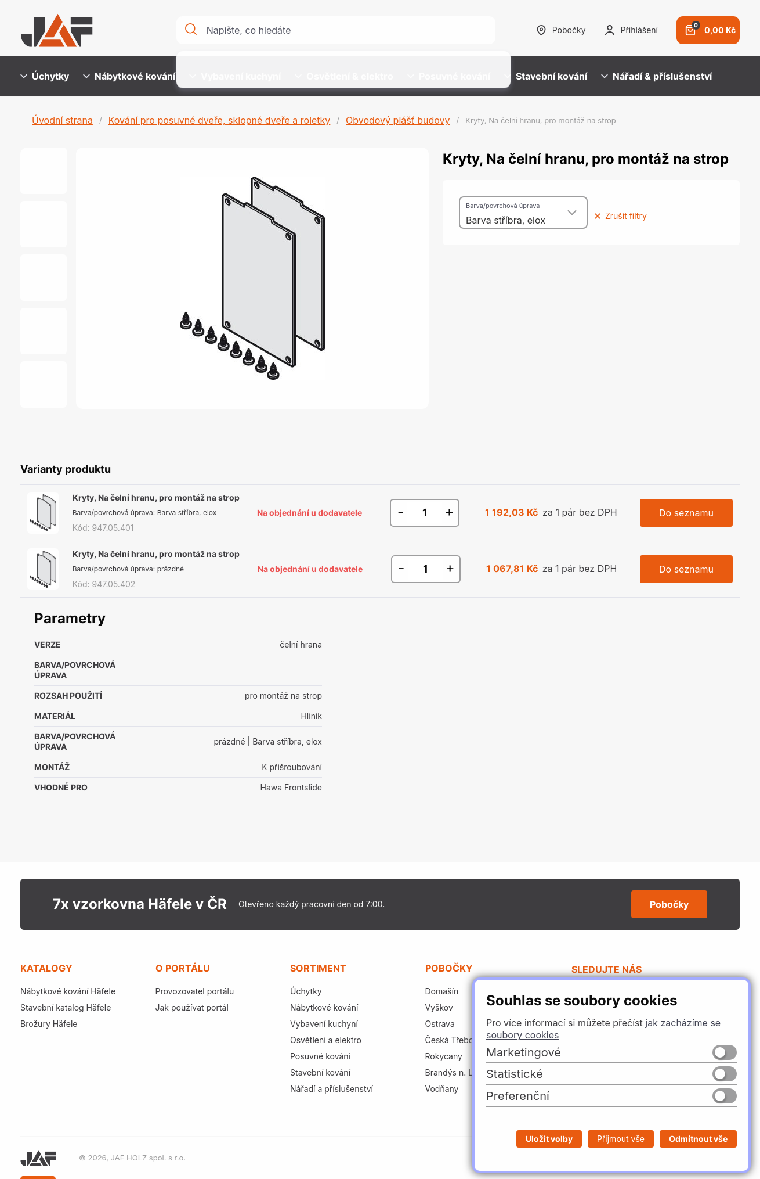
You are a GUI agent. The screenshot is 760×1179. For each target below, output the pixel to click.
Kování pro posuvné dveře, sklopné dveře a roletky (219, 120)
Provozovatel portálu (194, 991)
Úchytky (44, 76)
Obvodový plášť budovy (398, 120)
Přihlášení (631, 30)
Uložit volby (549, 1139)
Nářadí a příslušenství (331, 1089)
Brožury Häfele (48, 1024)
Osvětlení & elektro (344, 76)
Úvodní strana (62, 120)
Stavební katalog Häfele (65, 1007)
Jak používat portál (192, 1007)
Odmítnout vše (698, 1139)
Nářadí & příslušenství (656, 76)
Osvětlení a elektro (325, 1040)
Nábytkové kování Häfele (67, 991)
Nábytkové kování (129, 76)
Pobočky (561, 30)
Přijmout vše (621, 1139)
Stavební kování (545, 76)
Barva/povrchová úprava (503, 206)
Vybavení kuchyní (235, 76)
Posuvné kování (448, 76)
